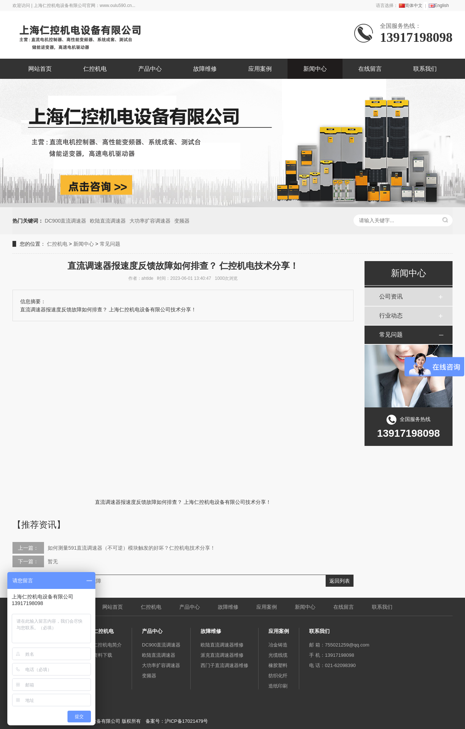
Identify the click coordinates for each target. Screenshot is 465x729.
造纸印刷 (278, 686)
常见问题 (110, 244)
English (439, 5)
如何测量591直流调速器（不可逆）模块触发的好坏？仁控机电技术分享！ (131, 548)
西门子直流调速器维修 (224, 665)
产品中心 (150, 69)
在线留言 (370, 69)
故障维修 (205, 69)
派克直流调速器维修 (222, 655)
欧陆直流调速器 (108, 221)
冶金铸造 (278, 645)
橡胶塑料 (278, 665)
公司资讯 (391, 296)
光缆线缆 (278, 655)
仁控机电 (95, 69)
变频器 (182, 221)
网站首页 (40, 69)
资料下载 (102, 655)
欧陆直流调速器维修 (222, 645)
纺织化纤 (278, 675)
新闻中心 (315, 69)
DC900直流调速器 (66, 221)
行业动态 (391, 315)
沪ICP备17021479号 (186, 721)
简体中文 (410, 5)
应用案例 (260, 69)
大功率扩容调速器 (150, 221)
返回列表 (339, 581)
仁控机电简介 (107, 645)
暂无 (53, 561)
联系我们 (425, 69)
